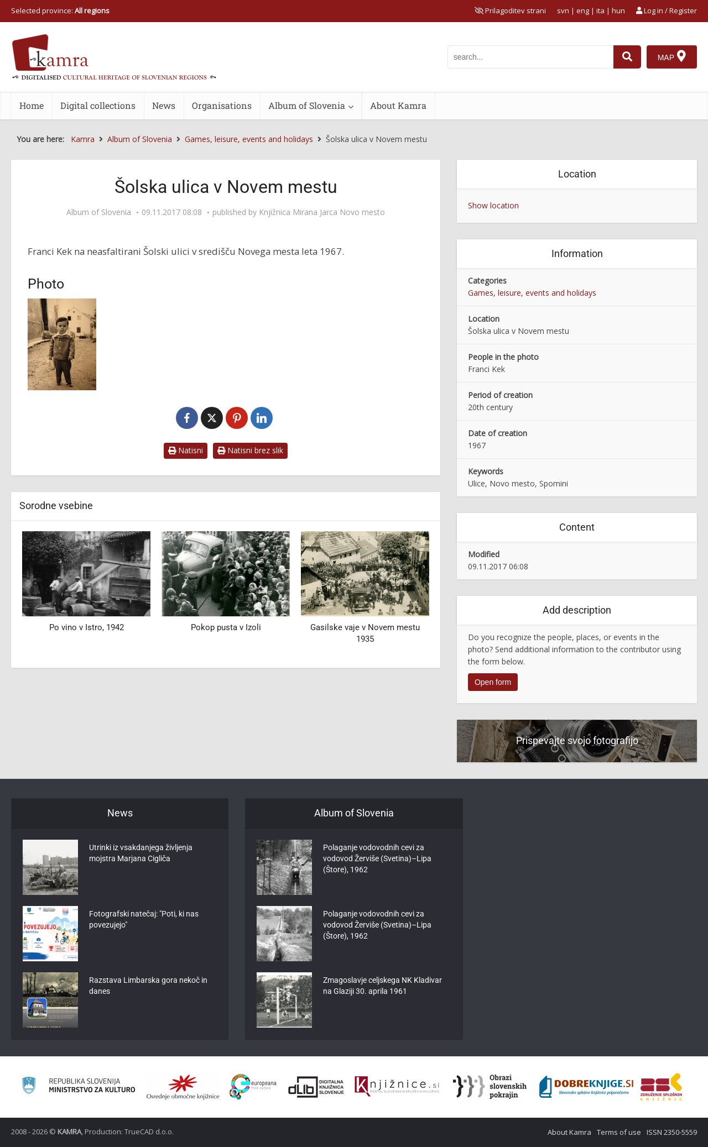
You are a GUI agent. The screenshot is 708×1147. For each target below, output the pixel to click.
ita (600, 10)
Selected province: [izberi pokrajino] (60, 10)
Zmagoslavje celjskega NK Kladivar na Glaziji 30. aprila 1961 (382, 986)
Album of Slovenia (306, 105)
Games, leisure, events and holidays (532, 292)
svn (563, 10)
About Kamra (398, 105)
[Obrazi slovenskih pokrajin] (489, 1087)
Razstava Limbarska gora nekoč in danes (148, 986)
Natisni (185, 450)
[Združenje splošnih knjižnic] (661, 1087)
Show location (493, 205)
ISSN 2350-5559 (672, 1132)
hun (618, 10)
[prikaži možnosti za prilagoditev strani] (510, 10)
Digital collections (98, 105)
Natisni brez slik (250, 450)
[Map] (672, 57)
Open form (493, 682)
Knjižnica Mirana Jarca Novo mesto (322, 212)
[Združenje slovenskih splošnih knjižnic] (397, 1087)
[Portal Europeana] (253, 1087)
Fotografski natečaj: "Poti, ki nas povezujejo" (144, 920)
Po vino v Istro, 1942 (86, 627)
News (163, 105)
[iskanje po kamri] (530, 57)
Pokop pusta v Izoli (226, 627)
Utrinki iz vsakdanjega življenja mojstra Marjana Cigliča (140, 853)
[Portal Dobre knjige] (586, 1087)
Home (31, 105)
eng (582, 10)
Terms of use (619, 1132)
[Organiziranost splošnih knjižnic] (183, 1087)
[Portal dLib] (316, 1087)
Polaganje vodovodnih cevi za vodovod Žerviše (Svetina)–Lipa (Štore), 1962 (377, 859)
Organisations (222, 105)
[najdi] (627, 57)
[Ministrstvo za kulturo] (78, 1087)
